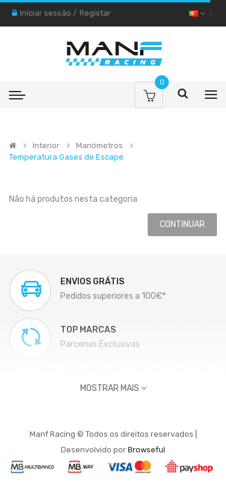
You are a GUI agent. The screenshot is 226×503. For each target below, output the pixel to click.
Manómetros (99, 146)
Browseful (146, 449)
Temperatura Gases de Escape (66, 157)
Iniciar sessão (45, 12)
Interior (46, 146)
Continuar (182, 224)
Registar (95, 12)
